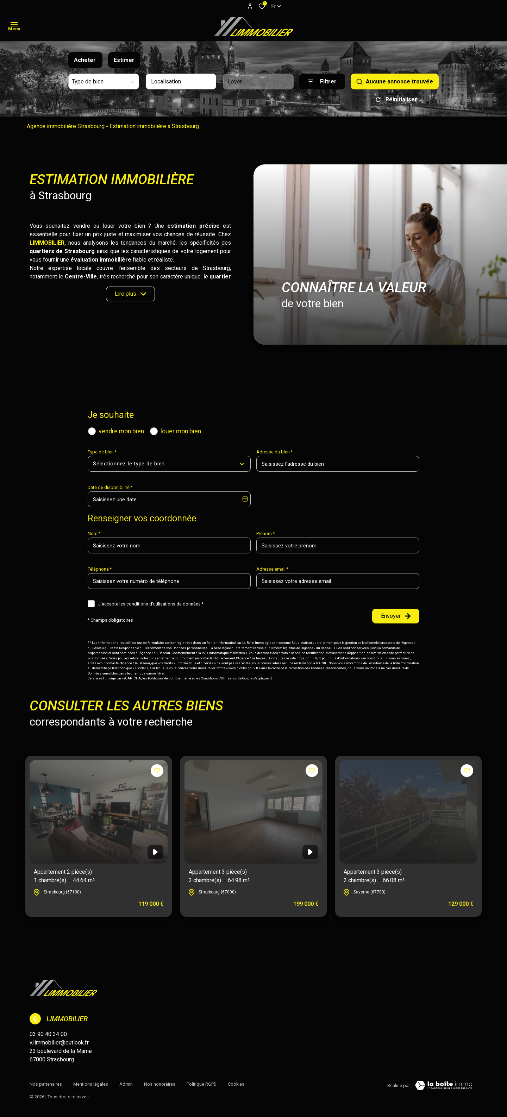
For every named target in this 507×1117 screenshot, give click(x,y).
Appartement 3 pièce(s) (219, 876)
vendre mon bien (121, 431)
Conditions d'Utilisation (219, 678)
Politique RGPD (202, 1084)
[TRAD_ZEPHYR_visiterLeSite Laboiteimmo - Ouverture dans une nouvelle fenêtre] (443, 1085)
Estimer (124, 60)
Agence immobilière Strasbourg (66, 126)
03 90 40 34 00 (48, 1034)
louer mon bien (181, 431)
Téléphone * (100, 569)
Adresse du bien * (274, 451)
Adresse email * (272, 569)
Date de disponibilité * (110, 487)
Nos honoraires (159, 1084)
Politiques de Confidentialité (169, 678)
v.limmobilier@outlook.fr (59, 1042)
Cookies (236, 1084)
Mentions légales (90, 1084)
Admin (126, 1084)
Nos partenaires (46, 1084)
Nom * (94, 533)
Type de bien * (102, 451)
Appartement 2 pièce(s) (64, 876)
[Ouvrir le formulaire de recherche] (322, 81)
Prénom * (265, 533)
